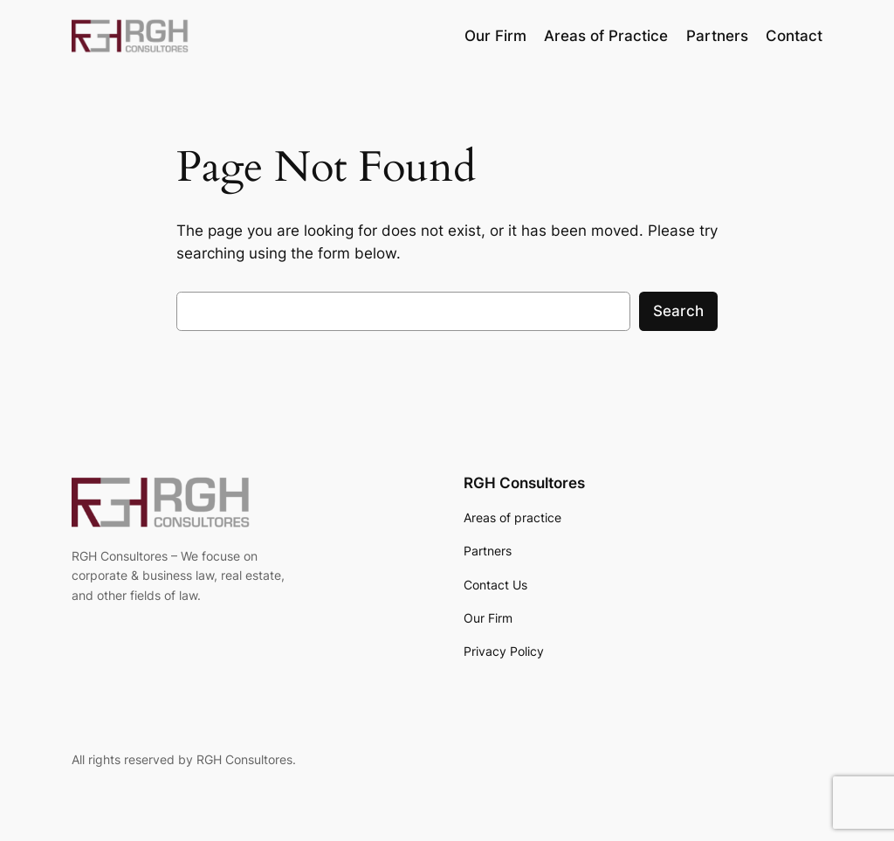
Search (678, 311)
